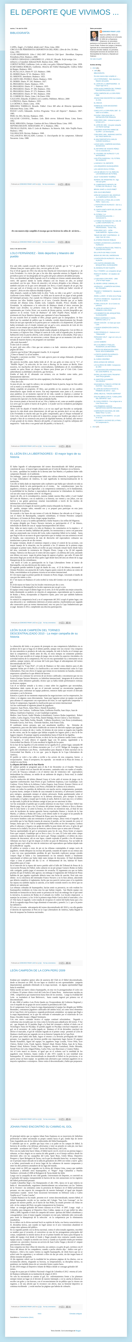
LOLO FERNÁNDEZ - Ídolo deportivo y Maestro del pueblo (107, 80)
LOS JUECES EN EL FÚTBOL (104, 169)
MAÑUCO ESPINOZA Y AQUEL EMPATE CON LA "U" (105, 319)
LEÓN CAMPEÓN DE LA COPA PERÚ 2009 (37, 970)
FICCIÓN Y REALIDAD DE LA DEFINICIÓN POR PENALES (105, 116)
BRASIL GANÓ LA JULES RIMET (105, 189)
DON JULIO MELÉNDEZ (102, 192)
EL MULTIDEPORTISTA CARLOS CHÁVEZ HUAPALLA (105, 140)
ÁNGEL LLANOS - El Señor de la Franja (107, 296)
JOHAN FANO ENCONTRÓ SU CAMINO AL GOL (41, 1126)
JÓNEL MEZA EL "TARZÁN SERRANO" (107, 394)
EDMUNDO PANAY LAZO (111, 31)
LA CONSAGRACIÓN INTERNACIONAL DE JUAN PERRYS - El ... (107, 370)
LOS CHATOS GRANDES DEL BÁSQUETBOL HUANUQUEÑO (106, 264)
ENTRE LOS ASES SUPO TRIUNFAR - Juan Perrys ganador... (107, 375)
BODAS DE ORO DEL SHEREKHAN (106, 255)
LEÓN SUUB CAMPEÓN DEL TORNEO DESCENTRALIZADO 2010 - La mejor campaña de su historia (44, 633)
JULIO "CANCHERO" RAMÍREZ (105, 177)
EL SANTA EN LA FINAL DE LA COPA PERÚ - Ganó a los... (107, 201)
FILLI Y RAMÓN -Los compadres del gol (107, 271)
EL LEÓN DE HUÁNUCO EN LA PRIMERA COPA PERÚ (105, 309)
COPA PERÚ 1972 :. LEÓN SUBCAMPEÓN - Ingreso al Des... (106, 231)
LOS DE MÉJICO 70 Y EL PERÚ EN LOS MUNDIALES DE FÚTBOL (106, 173)
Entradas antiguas (76, 1314)
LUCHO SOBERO (100, 342)
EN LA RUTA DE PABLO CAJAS (105, 252)
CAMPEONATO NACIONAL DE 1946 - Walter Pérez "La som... (107, 412)
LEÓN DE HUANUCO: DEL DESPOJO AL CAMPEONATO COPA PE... (107, 196)
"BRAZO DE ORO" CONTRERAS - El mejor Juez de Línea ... (106, 236)
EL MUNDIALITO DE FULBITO (104, 268)
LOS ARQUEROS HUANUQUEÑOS (106, 166)
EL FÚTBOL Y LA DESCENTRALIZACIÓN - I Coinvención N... (104, 216)
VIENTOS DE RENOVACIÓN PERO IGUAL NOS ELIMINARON (106, 350)
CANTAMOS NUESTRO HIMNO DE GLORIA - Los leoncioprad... (106, 130)
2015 (94, 68)
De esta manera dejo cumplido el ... (106, 76)
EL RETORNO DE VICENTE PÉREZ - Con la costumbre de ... (107, 149)
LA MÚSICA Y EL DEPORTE (103, 163)
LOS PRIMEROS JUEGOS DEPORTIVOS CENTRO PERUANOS (108, 407)
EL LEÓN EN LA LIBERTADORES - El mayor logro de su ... (107, 85)
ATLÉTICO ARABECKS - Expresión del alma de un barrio (107, 300)
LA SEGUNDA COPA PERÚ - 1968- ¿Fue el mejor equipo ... (106, 279)
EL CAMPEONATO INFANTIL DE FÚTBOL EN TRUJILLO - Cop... (105, 185)
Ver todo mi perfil (96, 59)
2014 (94, 427)
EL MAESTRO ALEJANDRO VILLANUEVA (103, 380)
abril (96, 71)
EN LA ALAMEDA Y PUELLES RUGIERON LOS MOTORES (105, 345)
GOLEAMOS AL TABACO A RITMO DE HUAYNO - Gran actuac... (107, 385)
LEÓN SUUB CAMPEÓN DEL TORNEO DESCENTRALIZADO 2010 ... (107, 89)
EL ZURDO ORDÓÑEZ (102, 359)
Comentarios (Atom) (26, 1317)
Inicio (39, 1314)
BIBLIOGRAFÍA (20, 32)
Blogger (78, 1331)
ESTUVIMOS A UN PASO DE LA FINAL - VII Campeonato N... (108, 421)
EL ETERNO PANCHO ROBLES (105, 240)
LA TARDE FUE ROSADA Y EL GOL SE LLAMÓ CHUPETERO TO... (107, 222)
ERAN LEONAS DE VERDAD (104, 362)
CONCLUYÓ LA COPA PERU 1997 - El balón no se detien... (107, 111)
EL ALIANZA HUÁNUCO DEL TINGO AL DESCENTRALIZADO (107, 248)
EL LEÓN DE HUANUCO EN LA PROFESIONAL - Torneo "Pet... (105, 226)
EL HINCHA (98, 103)
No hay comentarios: (49, 184)
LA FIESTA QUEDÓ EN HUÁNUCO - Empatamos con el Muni (106, 355)
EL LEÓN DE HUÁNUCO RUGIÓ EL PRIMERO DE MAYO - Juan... (106, 390)
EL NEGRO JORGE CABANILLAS (105, 283)
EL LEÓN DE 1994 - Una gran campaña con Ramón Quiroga (107, 126)
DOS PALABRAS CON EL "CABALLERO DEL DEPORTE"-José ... (108, 397)
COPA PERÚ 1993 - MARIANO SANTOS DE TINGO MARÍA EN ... (108, 135)
